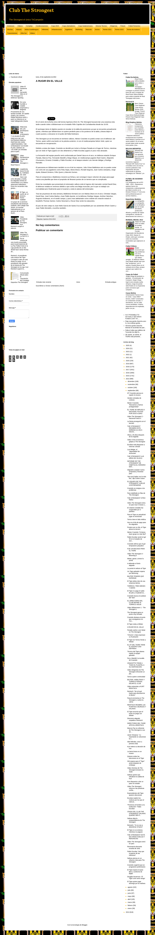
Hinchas (10, 29)
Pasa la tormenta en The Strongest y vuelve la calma (135, 700)
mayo (130, 896)
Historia (18, 29)
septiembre (132, 390)
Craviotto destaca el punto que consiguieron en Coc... (136, 619)
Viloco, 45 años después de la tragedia (135, 436)
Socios (97, 29)
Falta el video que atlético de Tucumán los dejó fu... (135, 331)
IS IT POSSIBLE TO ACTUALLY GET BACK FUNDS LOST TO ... (133, 316)
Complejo (29, 26)
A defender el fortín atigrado (133, 564)
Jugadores (68, 29)
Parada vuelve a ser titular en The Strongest (136, 631)
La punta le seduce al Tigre (136, 568)
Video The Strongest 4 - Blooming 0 (135, 554)
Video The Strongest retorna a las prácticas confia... (135, 788)
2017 (128, 370)
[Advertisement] (75, 54)
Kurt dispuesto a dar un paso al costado (135, 782)
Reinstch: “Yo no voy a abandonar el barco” (135, 826)
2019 (128, 364)
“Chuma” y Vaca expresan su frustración (136, 636)
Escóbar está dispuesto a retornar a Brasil (136, 445)
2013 (128, 912)
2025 (128, 345)
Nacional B (130, 102)
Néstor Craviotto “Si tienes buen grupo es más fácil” (136, 533)
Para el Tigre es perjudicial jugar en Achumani (136, 515)
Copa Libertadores (68, 26)
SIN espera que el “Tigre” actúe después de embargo (136, 763)
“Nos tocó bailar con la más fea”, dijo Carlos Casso (136, 477)
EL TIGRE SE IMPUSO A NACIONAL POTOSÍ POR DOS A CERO (136, 411)
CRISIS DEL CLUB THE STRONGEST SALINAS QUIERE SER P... (136, 813)
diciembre (131, 381)
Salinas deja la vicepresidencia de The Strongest (136, 820)
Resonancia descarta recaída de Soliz (134, 847)
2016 (128, 373)
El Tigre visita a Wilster (135, 624)
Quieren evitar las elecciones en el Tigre (135, 757)
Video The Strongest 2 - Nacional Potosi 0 (135, 417)
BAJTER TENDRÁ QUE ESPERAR (135, 577)
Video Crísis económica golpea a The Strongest (136, 441)
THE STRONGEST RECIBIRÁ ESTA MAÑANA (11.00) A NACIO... (134, 429)
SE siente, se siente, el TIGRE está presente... (133, 335)
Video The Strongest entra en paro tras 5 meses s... (136, 504)
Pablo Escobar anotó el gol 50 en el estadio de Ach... (136, 539)
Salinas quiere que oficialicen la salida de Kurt (135, 776)
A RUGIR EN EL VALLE (135, 627)
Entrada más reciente (43, 282)
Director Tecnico (101, 26)
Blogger (84, 925)
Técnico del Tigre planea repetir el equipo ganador (135, 653)
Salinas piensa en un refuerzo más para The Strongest (136, 860)
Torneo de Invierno (133, 29)
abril (129, 899)
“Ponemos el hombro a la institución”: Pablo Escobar (136, 806)
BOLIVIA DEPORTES (133, 148)
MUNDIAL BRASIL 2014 (134, 220)
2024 (128, 348)
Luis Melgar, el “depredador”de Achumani (133, 451)
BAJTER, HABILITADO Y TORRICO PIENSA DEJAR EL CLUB (136, 681)
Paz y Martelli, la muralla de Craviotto (135, 659)
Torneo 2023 (119, 29)
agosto (130, 887)
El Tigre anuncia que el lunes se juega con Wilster (135, 713)
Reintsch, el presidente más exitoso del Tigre (19, 256)
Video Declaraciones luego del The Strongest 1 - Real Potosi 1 (20, 160)
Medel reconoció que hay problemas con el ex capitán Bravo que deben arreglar (135, 253)
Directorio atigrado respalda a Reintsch (135, 719)
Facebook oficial (16, 77)
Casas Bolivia (131, 293)
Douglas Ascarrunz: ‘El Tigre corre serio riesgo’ (136, 877)
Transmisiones (12, 33)
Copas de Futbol (132, 274)
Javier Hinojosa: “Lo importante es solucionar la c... (136, 737)
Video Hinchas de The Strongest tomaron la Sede (135, 770)
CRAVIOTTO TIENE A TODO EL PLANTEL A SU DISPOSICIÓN (135, 665)
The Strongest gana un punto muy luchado (135, 613)
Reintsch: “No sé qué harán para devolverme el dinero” (136, 693)
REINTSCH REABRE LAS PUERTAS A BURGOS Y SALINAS (136, 707)
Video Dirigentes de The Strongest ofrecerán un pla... (136, 672)
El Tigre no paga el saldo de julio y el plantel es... (136, 592)
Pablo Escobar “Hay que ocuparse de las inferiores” (135, 853)
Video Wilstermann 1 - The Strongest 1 (136, 608)
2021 (128, 357)
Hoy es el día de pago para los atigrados (136, 523)
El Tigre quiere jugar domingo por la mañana (136, 882)
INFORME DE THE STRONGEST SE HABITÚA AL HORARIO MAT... (136, 464)
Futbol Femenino (134, 26)
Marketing (79, 29)
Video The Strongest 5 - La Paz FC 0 (24, 234)
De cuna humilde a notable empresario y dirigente (24, 105)
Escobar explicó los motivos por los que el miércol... (135, 800)
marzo (130, 902)
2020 (128, 361)
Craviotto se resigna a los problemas (136, 489)
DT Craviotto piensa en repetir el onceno (135, 394)
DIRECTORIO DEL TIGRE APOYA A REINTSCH (136, 724)
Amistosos (10, 26)
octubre (130, 387)
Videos (32, 33)
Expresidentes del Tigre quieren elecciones (135, 794)
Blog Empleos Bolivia (134, 122)
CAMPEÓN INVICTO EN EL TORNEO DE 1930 (24, 172)
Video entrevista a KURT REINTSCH (135, 687)
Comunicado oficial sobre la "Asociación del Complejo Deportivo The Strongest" (20, 277)
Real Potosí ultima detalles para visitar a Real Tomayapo (139, 83)
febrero (130, 905)
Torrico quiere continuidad (136, 677)
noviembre (131, 384)
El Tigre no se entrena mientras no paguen (135, 831)
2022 (128, 354)
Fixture (122, 26)
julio (129, 890)
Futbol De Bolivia (132, 77)
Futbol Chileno (131, 246)
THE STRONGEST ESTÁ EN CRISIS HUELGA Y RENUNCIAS (136, 837)
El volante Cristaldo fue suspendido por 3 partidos (135, 509)
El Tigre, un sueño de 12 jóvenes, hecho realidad (24, 196)
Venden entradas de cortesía (134, 399)
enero (130, 908)
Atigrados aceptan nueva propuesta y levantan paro (135, 471)
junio (129, 893)
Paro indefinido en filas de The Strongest (136, 494)
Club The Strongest (31, 10)
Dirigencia (113, 26)
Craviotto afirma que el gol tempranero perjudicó (136, 545)
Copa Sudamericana (85, 26)
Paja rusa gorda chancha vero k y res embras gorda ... (135, 322)
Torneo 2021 (107, 29)
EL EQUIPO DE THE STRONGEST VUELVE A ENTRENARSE (136, 483)
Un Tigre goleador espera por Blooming (136, 572)
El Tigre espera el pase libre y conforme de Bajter (135, 872)
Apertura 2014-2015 (49, 219)
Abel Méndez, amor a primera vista (134, 742)
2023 (128, 351)
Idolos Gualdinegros (32, 29)
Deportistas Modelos (133, 199)
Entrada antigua (110, 282)
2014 (128, 379)
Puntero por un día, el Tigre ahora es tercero (136, 528)
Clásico (20, 26)
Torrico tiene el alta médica (136, 519)
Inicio (78, 282)
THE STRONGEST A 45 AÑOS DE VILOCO (135, 457)
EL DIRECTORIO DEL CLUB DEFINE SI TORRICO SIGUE (135, 602)
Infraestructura (57, 29)
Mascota (89, 29)
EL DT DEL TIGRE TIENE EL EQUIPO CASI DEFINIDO (136, 646)
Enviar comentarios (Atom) (55, 286)
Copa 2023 (55, 26)
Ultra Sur (24, 33)
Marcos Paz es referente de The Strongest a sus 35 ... (136, 730)
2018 (128, 367)
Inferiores (45, 29)
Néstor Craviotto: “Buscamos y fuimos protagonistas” (135, 405)
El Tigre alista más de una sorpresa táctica (136, 582)
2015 (128, 376)
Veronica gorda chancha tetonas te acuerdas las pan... (135, 326)
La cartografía (139, 201)
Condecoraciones (42, 26)
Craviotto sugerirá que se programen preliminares (136, 866)
